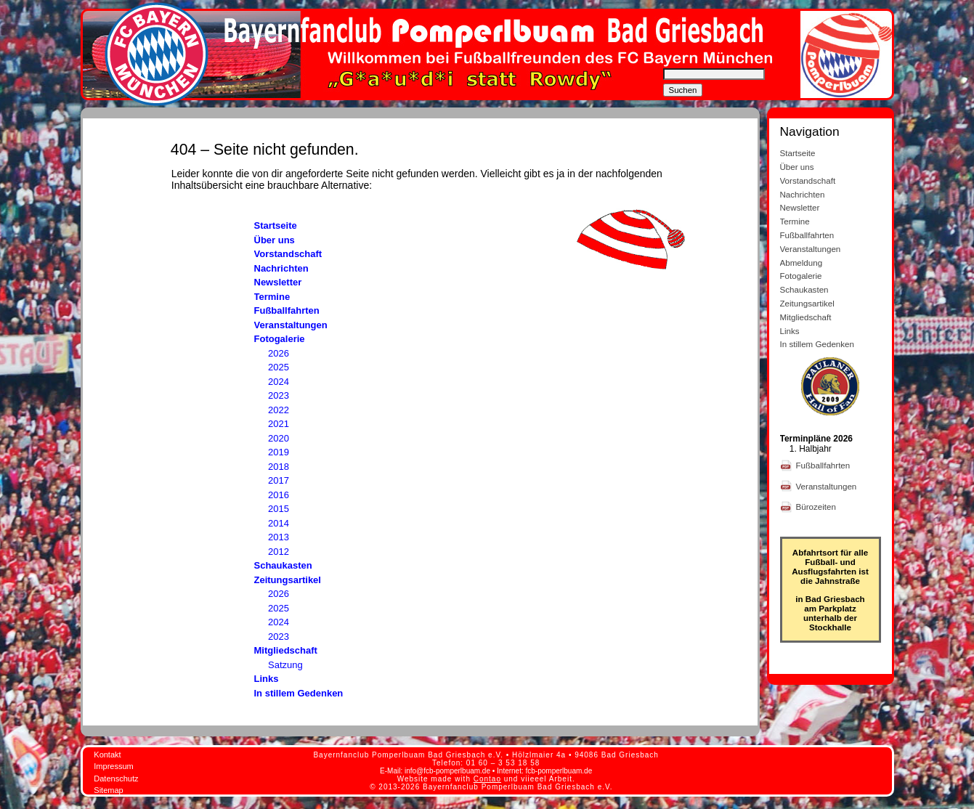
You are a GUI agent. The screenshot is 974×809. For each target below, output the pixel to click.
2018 (278, 466)
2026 (278, 353)
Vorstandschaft (288, 253)
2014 (278, 523)
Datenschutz (116, 778)
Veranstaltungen (291, 325)
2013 (278, 537)
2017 (278, 480)
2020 (278, 438)
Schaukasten (283, 565)
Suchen (683, 90)
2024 (278, 381)
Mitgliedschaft (285, 650)
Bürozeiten (817, 506)
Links (266, 678)
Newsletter (278, 282)
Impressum (113, 766)
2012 (278, 551)
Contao (487, 779)
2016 (278, 494)
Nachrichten (281, 268)
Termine (272, 296)
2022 (278, 409)
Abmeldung (801, 262)
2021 (278, 423)
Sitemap (108, 790)
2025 (278, 367)
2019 (278, 452)
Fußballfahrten (287, 310)
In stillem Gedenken (299, 693)
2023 (278, 395)
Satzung (285, 664)
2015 (278, 508)
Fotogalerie (279, 338)
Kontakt (107, 754)
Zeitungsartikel (287, 579)
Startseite (275, 225)
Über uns (274, 240)
